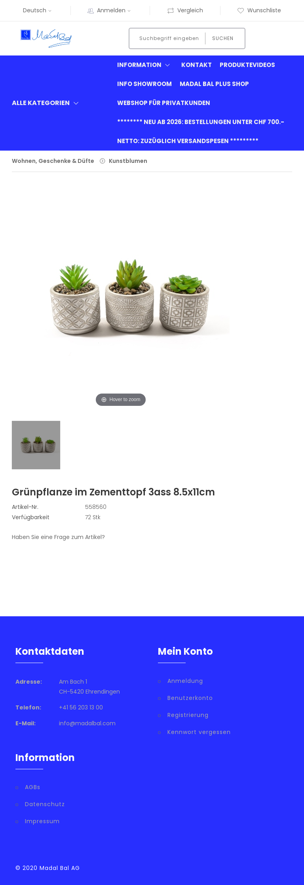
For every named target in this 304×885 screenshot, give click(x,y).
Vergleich (185, 10)
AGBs (32, 787)
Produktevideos (247, 65)
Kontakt (196, 65)
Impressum (42, 821)
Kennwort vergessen (199, 732)
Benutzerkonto (190, 698)
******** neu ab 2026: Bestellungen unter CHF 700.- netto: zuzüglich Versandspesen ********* (200, 131)
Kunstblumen (128, 161)
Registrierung (188, 715)
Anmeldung (185, 681)
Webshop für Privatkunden (163, 103)
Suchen (223, 38)
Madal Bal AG (60, 868)
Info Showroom (144, 84)
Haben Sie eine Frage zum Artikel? (58, 537)
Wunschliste (259, 10)
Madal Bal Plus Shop (214, 84)
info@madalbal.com (87, 723)
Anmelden (115, 10)
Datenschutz (45, 804)
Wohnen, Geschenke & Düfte (53, 161)
